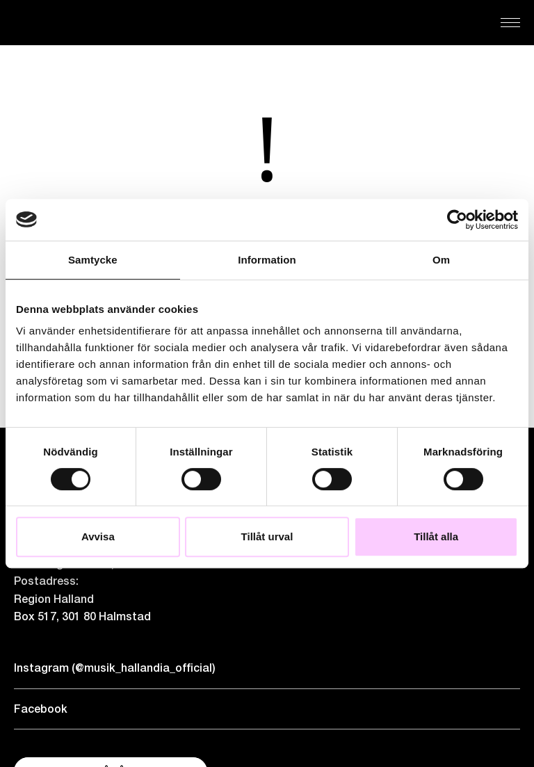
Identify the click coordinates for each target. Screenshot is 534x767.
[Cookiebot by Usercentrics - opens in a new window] (457, 219)
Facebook (40, 709)
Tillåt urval (267, 536)
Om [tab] (441, 260)
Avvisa (98, 536)
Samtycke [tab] (93, 260)
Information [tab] (267, 260)
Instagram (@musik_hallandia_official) (115, 668)
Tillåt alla (436, 536)
